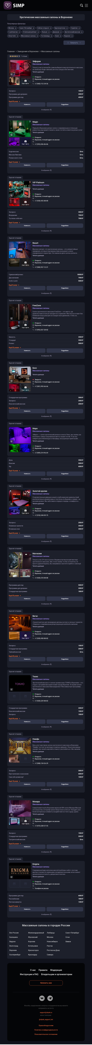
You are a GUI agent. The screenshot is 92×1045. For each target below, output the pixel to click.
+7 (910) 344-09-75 (41, 516)
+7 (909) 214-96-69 (41, 453)
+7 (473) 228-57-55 (41, 826)
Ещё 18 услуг (14, 781)
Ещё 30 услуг (14, 408)
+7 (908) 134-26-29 (41, 764)
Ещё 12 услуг (14, 162)
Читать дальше (38, 72)
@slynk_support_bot (46, 1020)
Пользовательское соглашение (46, 1035)
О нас (33, 970)
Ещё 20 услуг (14, 533)
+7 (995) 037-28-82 (41, 330)
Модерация (56, 970)
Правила (43, 970)
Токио (35, 677)
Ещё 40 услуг (14, 656)
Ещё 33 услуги (15, 596)
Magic (35, 122)
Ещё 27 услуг (14, 907)
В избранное (46, 110)
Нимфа (36, 740)
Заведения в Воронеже (28, 51)
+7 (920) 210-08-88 (41, 578)
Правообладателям (46, 1026)
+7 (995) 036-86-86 (41, 144)
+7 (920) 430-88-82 (41, 639)
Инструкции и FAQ (29, 975)
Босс (35, 368)
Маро (35, 429)
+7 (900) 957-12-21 (41, 267)
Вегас (35, 616)
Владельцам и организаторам (56, 975)
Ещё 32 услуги (15, 348)
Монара (36, 802)
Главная (11, 51)
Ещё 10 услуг (14, 471)
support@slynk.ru (46, 1013)
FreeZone (37, 306)
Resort (35, 243)
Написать (27, 104)
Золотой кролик (40, 491)
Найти (81, 5)
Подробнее (64, 104)
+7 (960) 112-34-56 (41, 84)
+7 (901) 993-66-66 (41, 386)
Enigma (36, 865)
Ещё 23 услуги (15, 844)
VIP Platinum (38, 183)
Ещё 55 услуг (14, 101)
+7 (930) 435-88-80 (41, 201)
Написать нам (46, 983)
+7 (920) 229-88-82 (41, 701)
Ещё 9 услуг (14, 285)
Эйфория (37, 61)
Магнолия (37, 554)
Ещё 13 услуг (14, 223)
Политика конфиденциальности (46, 1030)
